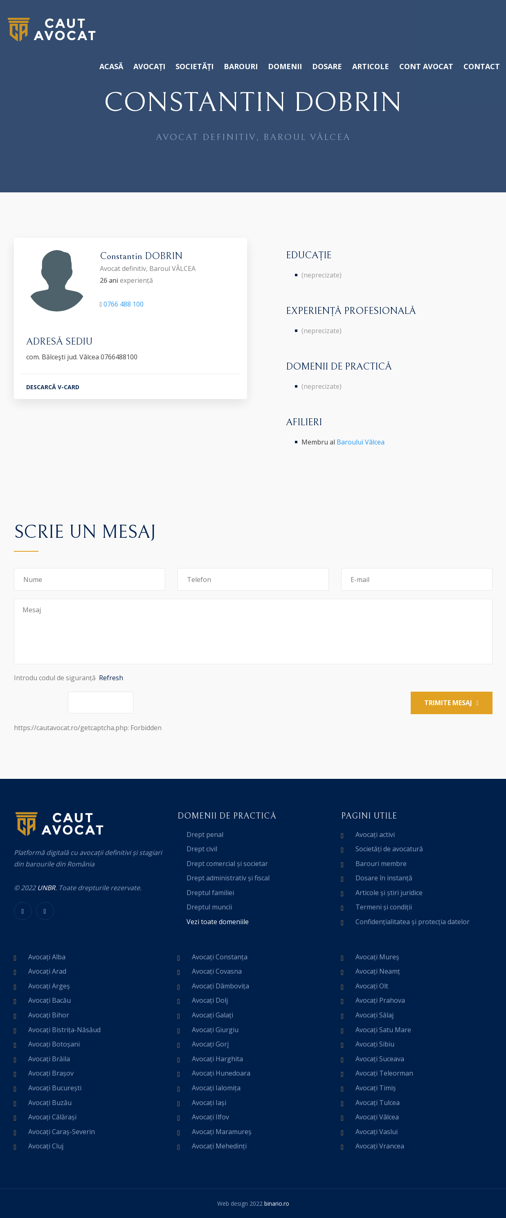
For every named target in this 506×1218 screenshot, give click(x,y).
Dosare (327, 66)
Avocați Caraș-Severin (61, 1131)
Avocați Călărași (52, 1116)
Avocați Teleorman (384, 1073)
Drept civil (202, 848)
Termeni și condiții (383, 906)
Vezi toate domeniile (218, 921)
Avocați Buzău (50, 1102)
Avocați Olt (371, 985)
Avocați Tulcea (377, 1102)
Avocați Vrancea (379, 1145)
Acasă (111, 66)
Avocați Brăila (49, 1058)
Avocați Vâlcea (377, 1116)
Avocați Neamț (377, 971)
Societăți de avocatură (389, 848)
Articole (370, 66)
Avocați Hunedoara (221, 1073)
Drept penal (205, 834)
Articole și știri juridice (389, 892)
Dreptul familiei (210, 892)
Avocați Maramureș (222, 1131)
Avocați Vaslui (376, 1131)
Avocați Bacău (49, 1000)
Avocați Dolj (210, 1000)
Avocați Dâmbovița (220, 985)
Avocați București (54, 1087)
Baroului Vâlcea (361, 442)
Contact (481, 66)
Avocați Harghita (217, 1058)
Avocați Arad (47, 971)
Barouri (241, 66)
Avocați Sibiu (374, 1044)
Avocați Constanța (219, 956)
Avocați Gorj (210, 1044)
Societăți (194, 66)
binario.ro (276, 1203)
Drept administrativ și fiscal (228, 877)
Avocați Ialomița (216, 1087)
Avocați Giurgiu (215, 1029)
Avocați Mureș (377, 956)
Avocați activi (375, 834)
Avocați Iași (209, 1102)
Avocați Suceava (379, 1058)
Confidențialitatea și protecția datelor (412, 921)
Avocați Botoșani (54, 1044)
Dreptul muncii (209, 906)
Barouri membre (381, 863)
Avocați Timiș (375, 1087)
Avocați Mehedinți (219, 1145)
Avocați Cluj (45, 1145)
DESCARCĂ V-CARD (52, 388)
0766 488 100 (123, 305)
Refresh (111, 677)
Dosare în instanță (383, 877)
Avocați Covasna (217, 971)
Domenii (285, 66)
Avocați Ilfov (210, 1116)
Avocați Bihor (48, 1015)
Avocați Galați (212, 1015)
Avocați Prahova (380, 1000)
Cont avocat (426, 66)
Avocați (149, 66)
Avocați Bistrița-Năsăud (64, 1029)
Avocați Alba (46, 956)
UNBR (46, 887)
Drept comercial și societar (227, 863)
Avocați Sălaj (374, 1015)
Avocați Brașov (51, 1073)
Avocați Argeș (49, 985)
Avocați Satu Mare (383, 1029)
